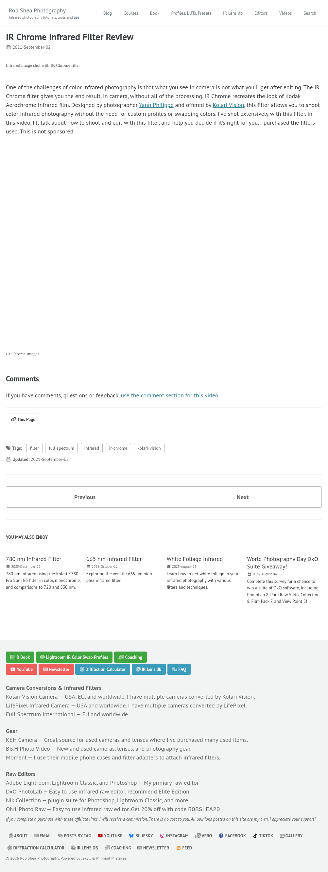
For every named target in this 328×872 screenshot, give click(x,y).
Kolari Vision (228, 105)
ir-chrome (118, 448)
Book (155, 13)
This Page (23, 419)
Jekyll (86, 857)
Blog (107, 13)
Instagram (173, 835)
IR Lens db (233, 13)
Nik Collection (23, 800)
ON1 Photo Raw (25, 809)
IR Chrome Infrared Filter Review (69, 37)
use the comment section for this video (169, 395)
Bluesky (141, 835)
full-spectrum (61, 448)
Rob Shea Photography (44, 13)
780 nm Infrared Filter (33, 559)
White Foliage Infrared (195, 559)
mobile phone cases (85, 757)
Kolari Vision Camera (32, 696)
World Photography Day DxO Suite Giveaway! (282, 562)
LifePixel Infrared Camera (38, 705)
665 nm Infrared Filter (114, 559)
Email (43, 835)
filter (34, 448)
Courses (131, 13)
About (18, 835)
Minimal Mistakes (111, 857)
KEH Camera (21, 739)
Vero (203, 835)
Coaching (130, 657)
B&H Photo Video (28, 748)
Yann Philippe (156, 105)
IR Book (20, 657)
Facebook (232, 835)
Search (309, 13)
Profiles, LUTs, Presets (191, 13)
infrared (91, 448)
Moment (16, 757)
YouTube (21, 669)
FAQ (179, 669)
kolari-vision (149, 448)
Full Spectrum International (40, 714)
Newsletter (56, 669)
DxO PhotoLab (24, 791)
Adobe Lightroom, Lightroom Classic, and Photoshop (71, 782)
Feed (184, 847)
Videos (285, 13)
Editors (261, 13)
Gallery (291, 835)
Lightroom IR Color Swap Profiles (74, 657)
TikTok (262, 835)
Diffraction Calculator (103, 669)
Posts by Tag (74, 835)
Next (243, 497)
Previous (84, 497)
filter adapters (140, 757)
